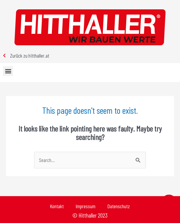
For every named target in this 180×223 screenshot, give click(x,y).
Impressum (85, 206)
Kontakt (57, 206)
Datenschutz (119, 206)
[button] (8, 71)
